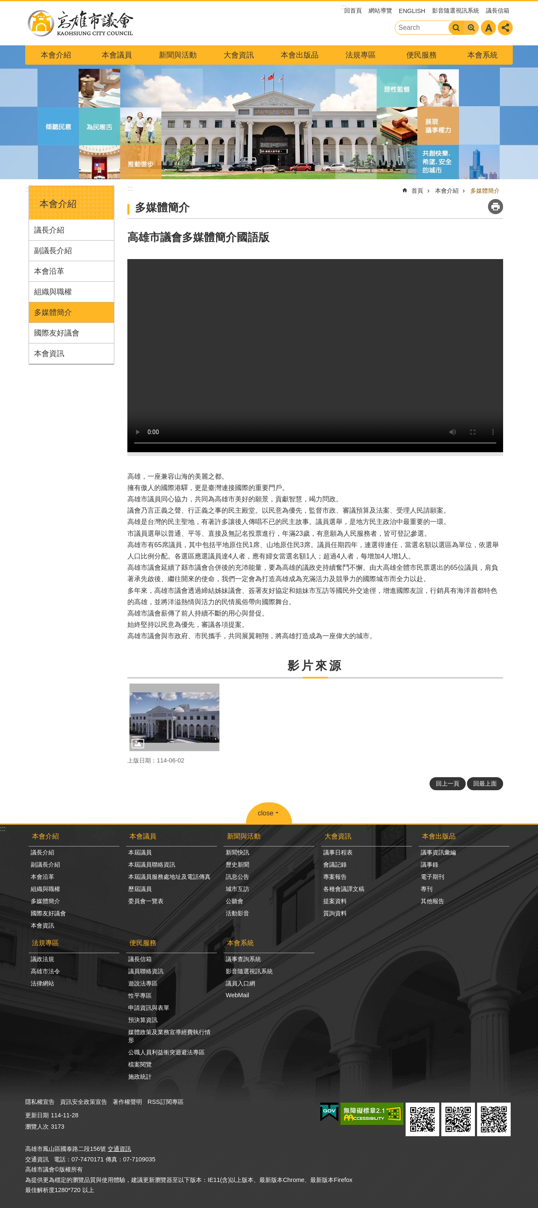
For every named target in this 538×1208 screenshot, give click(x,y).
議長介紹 (49, 230)
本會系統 (482, 55)
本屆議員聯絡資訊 (151, 864)
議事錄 (429, 864)
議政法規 (42, 959)
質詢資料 (335, 913)
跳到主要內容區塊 (4, 4)
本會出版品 (300, 55)
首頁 (417, 190)
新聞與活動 (178, 55)
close (265, 813)
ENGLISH (412, 11)
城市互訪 (237, 889)
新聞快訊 (237, 852)
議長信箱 (497, 10)
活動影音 (237, 913)
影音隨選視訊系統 (455, 10)
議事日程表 (338, 852)
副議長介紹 (53, 250)
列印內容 (495, 206)
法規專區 (360, 55)
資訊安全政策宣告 (83, 1101)
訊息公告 (237, 876)
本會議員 (117, 55)
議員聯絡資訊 (146, 971)
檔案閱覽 (140, 1064)
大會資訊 (239, 55)
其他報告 (432, 901)
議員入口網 (240, 983)
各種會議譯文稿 (343, 889)
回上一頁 (447, 783)
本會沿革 (49, 271)
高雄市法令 (45, 971)
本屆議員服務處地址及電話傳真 (169, 876)
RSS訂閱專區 (166, 1101)
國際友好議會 (56, 333)
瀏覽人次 (37, 1126)
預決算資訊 (143, 1020)
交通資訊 (119, 1148)
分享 (505, 27)
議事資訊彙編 (438, 852)
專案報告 (335, 876)
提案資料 (335, 901)
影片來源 (315, 665)
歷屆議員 (140, 889)
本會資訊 (49, 353)
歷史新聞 (237, 864)
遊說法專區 (143, 983)
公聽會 (234, 901)
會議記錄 (335, 864)
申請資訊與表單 (148, 1007)
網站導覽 (380, 10)
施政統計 (140, 1076)
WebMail (237, 995)
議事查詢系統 (243, 959)
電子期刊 (432, 876)
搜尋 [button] (456, 28)
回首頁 (353, 10)
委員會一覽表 (146, 901)
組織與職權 (53, 292)
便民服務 (421, 55)
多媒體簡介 (53, 312)
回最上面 (485, 783)
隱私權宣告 (40, 1101)
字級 (488, 27)
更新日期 (37, 1115)
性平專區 (140, 995)
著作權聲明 (127, 1101)
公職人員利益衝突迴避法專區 (166, 1052)
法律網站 (42, 983)
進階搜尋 (471, 28)
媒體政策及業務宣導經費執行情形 (169, 1036)
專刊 (427, 889)
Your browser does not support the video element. (315, 355)
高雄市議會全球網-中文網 (79, 23)
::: (28, 189)
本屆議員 (140, 852)
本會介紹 (56, 55)
